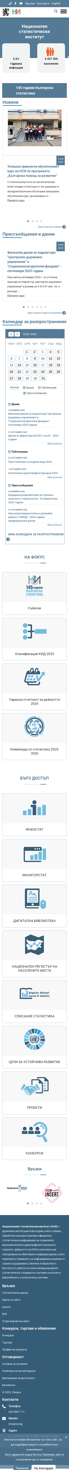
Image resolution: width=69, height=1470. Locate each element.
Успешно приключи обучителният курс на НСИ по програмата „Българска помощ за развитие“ (33, 171)
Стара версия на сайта (15, 1321)
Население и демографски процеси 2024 (33, 473)
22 (27, 371)
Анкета (6, 1307)
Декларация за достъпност (18, 1378)
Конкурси (8, 1335)
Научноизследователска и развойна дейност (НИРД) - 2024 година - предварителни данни (30, 517)
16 (35, 365)
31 (43, 378)
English (55, 3)
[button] (28, 221)
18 (50, 365)
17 (42, 365)
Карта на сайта (11, 1299)
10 (42, 358)
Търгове (7, 1342)
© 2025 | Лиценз (11, 1392)
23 (35, 371)
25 (50, 371)
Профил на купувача (14, 1349)
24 (42, 371)
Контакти (43, 3)
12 (58, 358)
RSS (4, 1313)
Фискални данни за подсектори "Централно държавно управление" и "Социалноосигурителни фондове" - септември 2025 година (34, 419)
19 (58, 365)
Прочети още (15, 200)
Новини (10, 102)
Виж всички (54, 443)
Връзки (30, 3)
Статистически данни (15, 1292)
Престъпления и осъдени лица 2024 (30, 461)
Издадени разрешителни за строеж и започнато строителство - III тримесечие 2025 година (33, 499)
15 (27, 365)
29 (27, 378)
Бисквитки (8, 1385)
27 (11, 378)
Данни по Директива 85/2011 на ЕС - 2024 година (33, 437)
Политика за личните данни (18, 1370)
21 (19, 371)
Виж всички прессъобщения (47, 313)
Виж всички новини (52, 227)
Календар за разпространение (34, 321)
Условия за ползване (15, 1363)
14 (19, 365)
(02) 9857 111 (17, 1411)
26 (58, 371)
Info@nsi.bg (15, 1423)
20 (11, 371)
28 (19, 378)
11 (50, 358)
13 (11, 365)
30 (35, 378)
